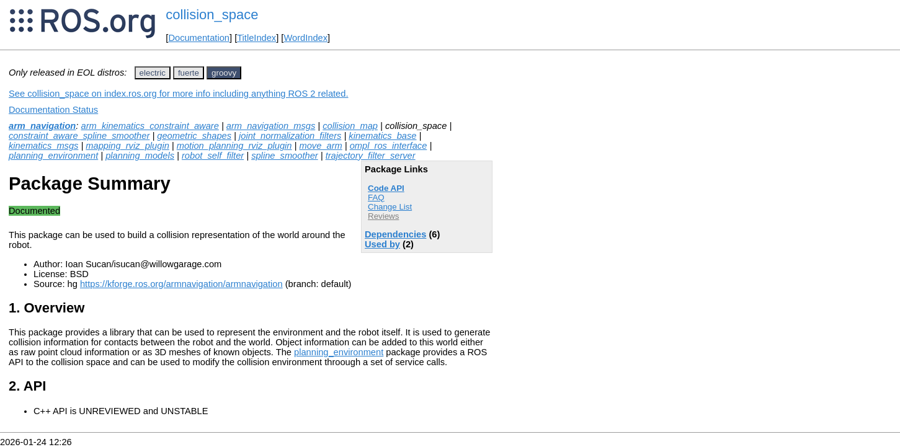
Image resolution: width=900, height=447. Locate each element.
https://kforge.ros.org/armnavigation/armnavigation (181, 284)
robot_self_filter (213, 156)
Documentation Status (53, 110)
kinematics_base (382, 136)
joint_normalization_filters (290, 136)
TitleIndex (256, 38)
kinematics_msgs (43, 146)
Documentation (198, 38)
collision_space (212, 14)
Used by (382, 244)
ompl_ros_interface (388, 146)
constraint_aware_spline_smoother (79, 136)
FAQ (376, 197)
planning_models (139, 156)
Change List (390, 206)
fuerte (188, 72)
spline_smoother (284, 156)
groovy (224, 72)
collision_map (350, 126)
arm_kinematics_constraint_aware (149, 126)
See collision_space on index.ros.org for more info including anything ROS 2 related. (178, 94)
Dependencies (395, 234)
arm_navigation (42, 126)
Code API (386, 188)
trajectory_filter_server (371, 156)
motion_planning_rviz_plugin (234, 146)
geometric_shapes (194, 136)
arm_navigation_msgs (270, 126)
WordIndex (305, 38)
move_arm (320, 146)
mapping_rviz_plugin (127, 146)
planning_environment (53, 156)
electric (153, 72)
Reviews (383, 216)
